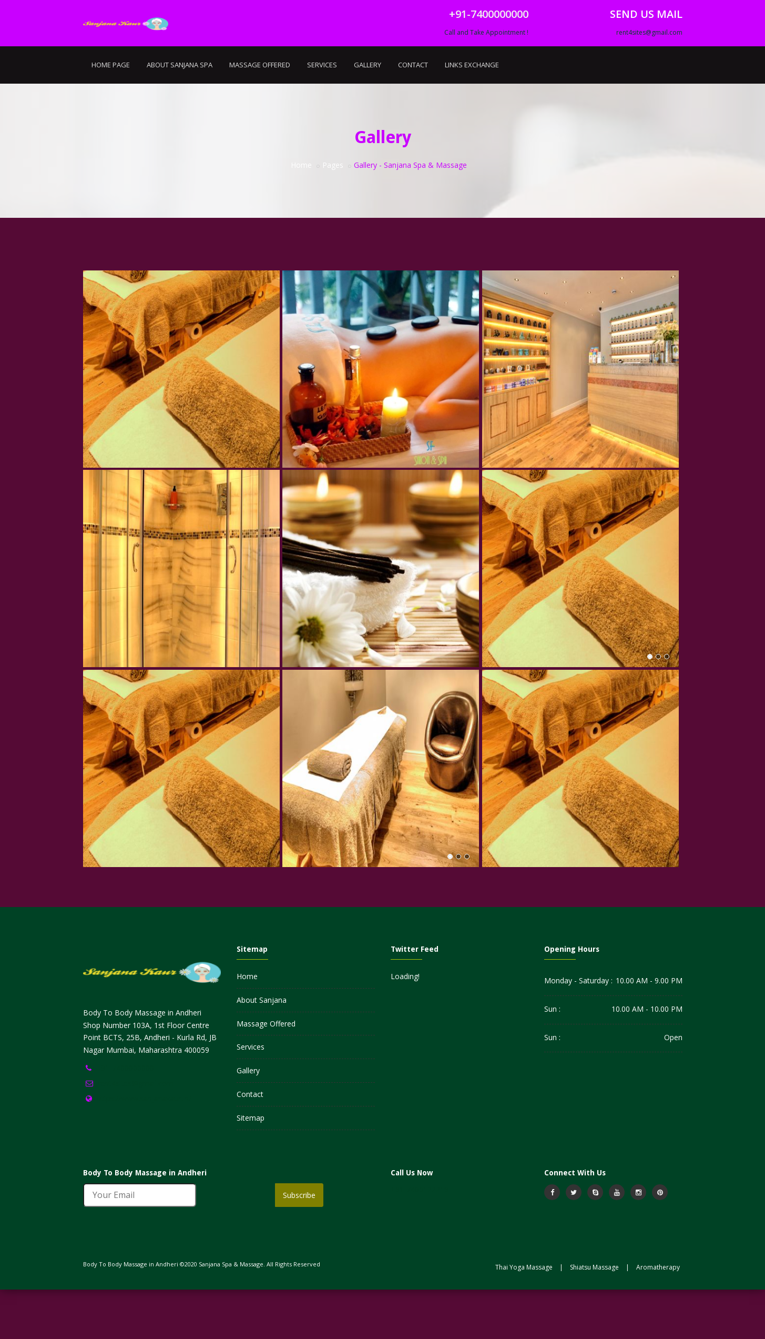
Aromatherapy (658, 1316)
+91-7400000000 (125, 1117)
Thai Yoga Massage (524, 1316)
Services (322, 114)
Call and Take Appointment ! (486, 81)
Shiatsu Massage (594, 1316)
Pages (332, 214)
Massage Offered (259, 114)
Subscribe (299, 1245)
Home (301, 214)
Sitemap (250, 1167)
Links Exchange (472, 114)
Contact (413, 114)
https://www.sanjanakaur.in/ (144, 1148)
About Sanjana (262, 1049)
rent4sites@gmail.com (649, 81)
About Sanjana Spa (179, 114)
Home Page (110, 114)
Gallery (367, 114)
